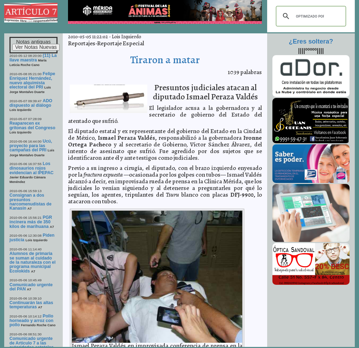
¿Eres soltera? (311, 41)
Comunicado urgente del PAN (31, 286)
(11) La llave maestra (33, 58)
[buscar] (310, 16)
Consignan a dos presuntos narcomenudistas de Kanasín (30, 202)
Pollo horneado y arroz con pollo (31, 321)
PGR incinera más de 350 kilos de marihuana (30, 222)
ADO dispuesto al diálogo (30, 103)
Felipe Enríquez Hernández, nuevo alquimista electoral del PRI (32, 80)
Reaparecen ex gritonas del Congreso (32, 125)
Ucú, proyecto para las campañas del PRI (30, 146)
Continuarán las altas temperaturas (31, 304)
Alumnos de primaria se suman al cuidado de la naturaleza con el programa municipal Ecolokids (32, 262)
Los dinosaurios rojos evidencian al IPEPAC (31, 168)
